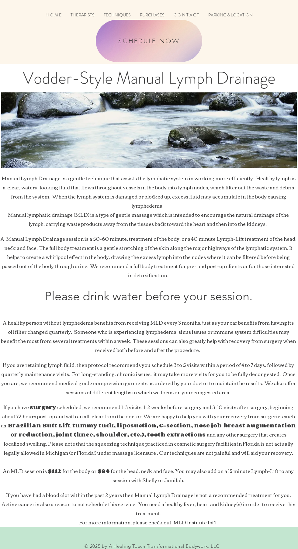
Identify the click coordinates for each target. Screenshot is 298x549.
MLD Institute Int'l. (195, 522)
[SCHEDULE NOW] (149, 41)
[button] (117, 15)
